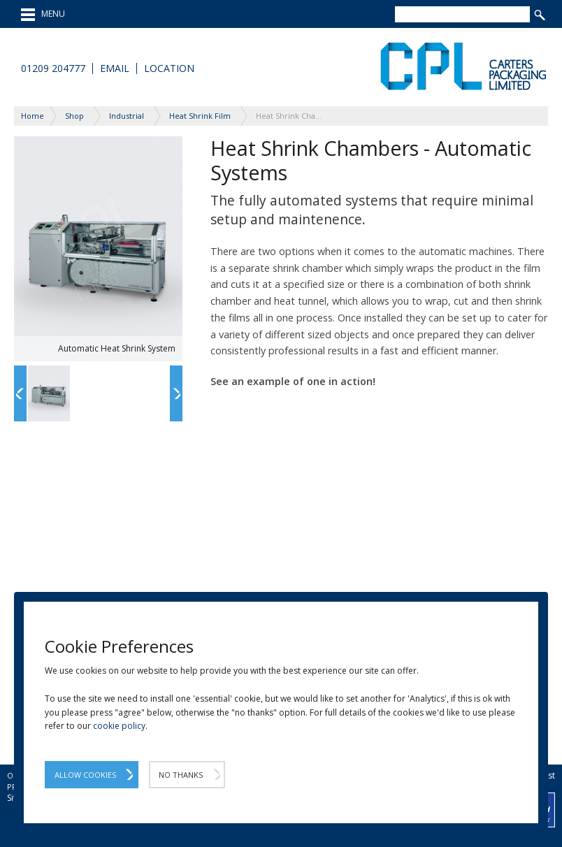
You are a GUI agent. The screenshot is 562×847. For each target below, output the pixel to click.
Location (169, 68)
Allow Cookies (85, 774)
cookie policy (119, 726)
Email (114, 68)
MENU (43, 15)
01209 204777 (53, 68)
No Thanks (181, 774)
